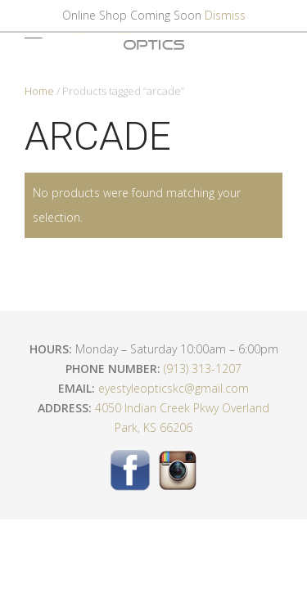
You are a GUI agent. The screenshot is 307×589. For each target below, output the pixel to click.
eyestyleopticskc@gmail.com (173, 388)
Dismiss (225, 15)
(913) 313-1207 (203, 368)
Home (39, 90)
